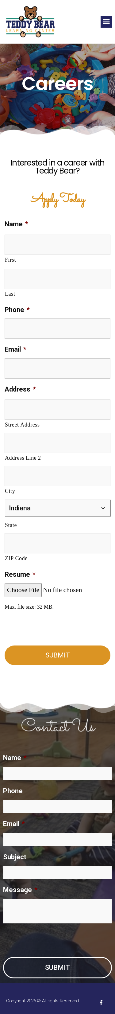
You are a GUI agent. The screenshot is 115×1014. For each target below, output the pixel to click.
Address (20, 389)
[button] (106, 22)
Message (20, 890)
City (10, 491)
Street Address (22, 424)
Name (16, 224)
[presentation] (51, 629)
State (11, 525)
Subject (14, 857)
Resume (20, 574)
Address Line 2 (23, 458)
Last (10, 294)
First (10, 259)
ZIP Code (16, 558)
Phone (17, 310)
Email (15, 349)
